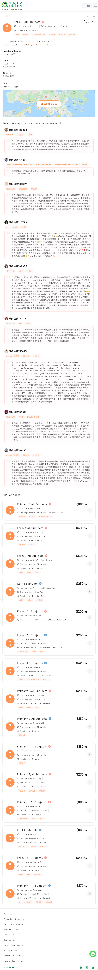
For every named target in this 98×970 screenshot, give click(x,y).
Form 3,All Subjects (30, 527)
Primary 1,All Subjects (32, 746)
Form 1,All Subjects (30, 611)
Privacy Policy (10, 950)
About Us (8, 914)
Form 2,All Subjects (27, 21)
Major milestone (11, 929)
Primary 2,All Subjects (32, 718)
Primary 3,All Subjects (32, 774)
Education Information (14, 919)
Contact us (9, 935)
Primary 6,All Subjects (32, 690)
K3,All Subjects (27, 583)
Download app (10, 940)
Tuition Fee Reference (13, 945)
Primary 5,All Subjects (32, 504)
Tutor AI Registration (13, 961)
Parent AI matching (13, 956)
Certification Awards (13, 924)
